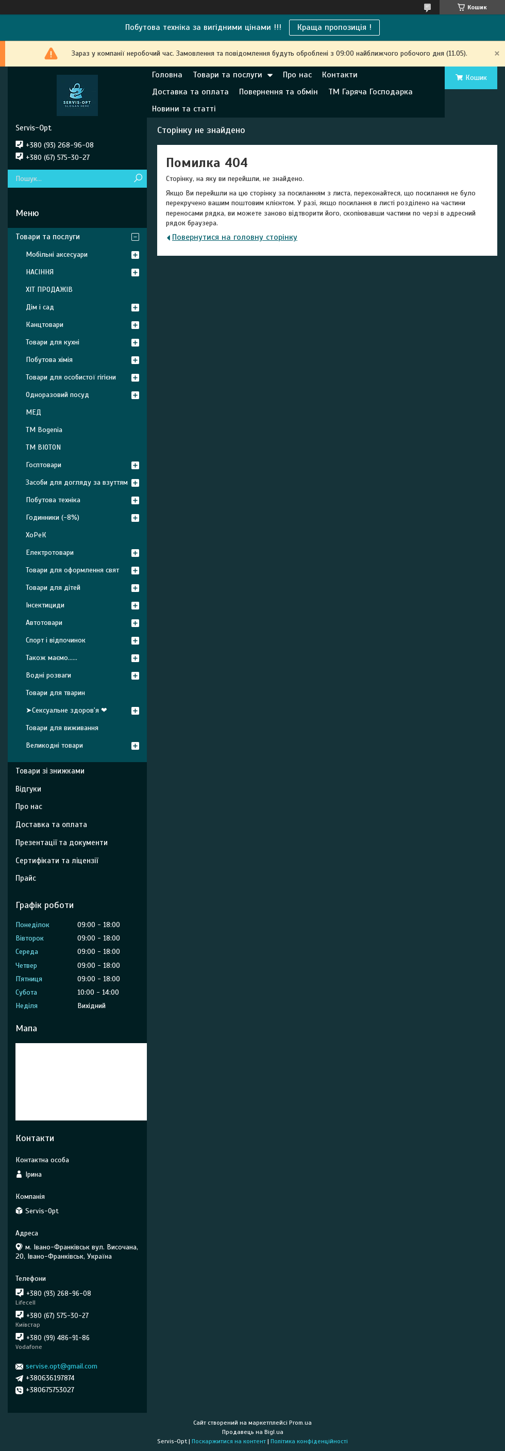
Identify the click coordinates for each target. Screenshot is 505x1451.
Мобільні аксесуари (57, 254)
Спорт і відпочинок (56, 640)
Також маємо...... (51, 657)
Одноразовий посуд (57, 394)
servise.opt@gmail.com (61, 1366)
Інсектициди (45, 605)
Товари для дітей (53, 587)
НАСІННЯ (40, 272)
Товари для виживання (62, 727)
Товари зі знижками (50, 771)
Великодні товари (54, 745)
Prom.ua (300, 1422)
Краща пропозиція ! (334, 27)
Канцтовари (44, 324)
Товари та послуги (227, 75)
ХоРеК (36, 535)
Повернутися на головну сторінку (234, 237)
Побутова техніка (53, 500)
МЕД (33, 412)
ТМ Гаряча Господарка (370, 92)
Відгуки (28, 789)
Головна (167, 75)
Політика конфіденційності (309, 1441)
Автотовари (44, 622)
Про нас (297, 75)
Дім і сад (40, 307)
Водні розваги (48, 675)
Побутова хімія (49, 359)
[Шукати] (138, 179)
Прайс (25, 878)
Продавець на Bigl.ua (252, 1432)
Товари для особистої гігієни (71, 377)
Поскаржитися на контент (229, 1441)
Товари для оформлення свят (72, 570)
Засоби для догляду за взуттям (77, 482)
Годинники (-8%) (52, 517)
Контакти (340, 75)
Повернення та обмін (278, 92)
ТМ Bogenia (44, 429)
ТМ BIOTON (43, 447)
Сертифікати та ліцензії (56, 860)
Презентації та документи (61, 842)
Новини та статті (184, 109)
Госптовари (43, 464)
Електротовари (50, 552)
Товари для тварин (55, 692)
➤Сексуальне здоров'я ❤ (66, 710)
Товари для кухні (52, 342)
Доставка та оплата (190, 92)
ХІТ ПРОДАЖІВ (49, 289)
